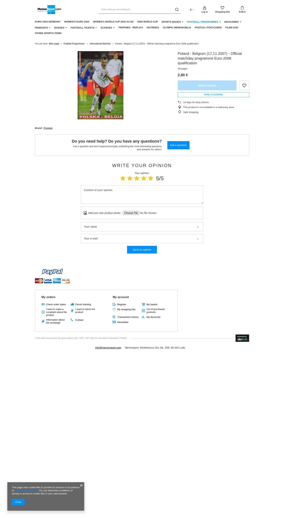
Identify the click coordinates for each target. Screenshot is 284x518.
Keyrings (153, 27)
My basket (151, 304)
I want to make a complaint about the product (56, 312)
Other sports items (48, 33)
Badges (59, 27)
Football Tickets (82, 27)
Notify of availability (213, 94)
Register (121, 304)
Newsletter (122, 322)
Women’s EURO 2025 (76, 21)
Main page (54, 43)
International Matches (100, 43)
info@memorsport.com (108, 347)
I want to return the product (85, 310)
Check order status (56, 304)
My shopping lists (126, 309)
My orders (48, 297)
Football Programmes (202, 21)
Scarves (106, 27)
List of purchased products (155, 310)
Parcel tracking (83, 304)
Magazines (231, 21)
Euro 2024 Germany (48, 21)
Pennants (41, 27)
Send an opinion (142, 249)
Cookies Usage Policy (25, 490)
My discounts (153, 317)
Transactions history (127, 317)
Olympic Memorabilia (177, 27)
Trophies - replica (130, 27)
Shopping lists (222, 11)
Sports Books (171, 21)
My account (121, 297)
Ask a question (178, 145)
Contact (79, 320)
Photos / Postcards (208, 27)
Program (48, 128)
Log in (204, 11)
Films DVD (231, 27)
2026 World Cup (147, 21)
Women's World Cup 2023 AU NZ (113, 21)
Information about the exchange (55, 321)
